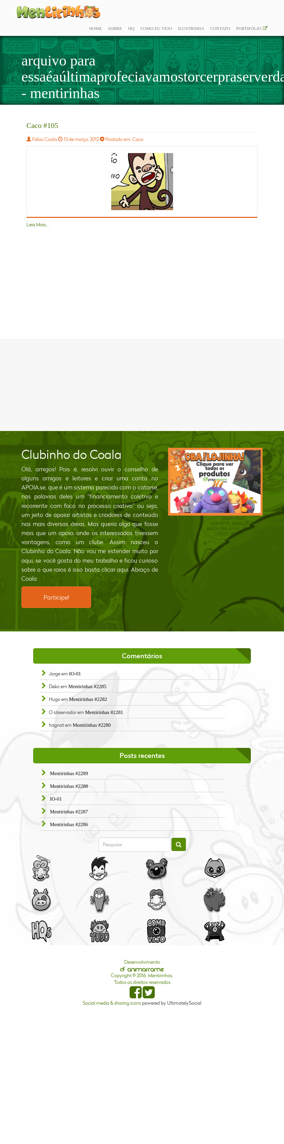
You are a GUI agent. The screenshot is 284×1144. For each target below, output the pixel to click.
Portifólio (248, 28)
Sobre (115, 28)
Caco (137, 139)
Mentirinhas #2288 (69, 786)
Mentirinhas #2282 (88, 699)
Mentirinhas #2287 (69, 811)
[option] (215, 482)
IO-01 (75, 673)
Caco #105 (42, 125)
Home (95, 28)
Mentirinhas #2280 (92, 725)
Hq (131, 28)
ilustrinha (191, 28)
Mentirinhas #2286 (69, 824)
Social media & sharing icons (112, 1003)
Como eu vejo (156, 28)
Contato (220, 28)
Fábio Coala (44, 139)
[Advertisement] (142, 384)
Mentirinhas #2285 (87, 686)
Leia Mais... (37, 224)
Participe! (56, 597)
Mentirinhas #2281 (104, 712)
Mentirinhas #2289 (69, 773)
